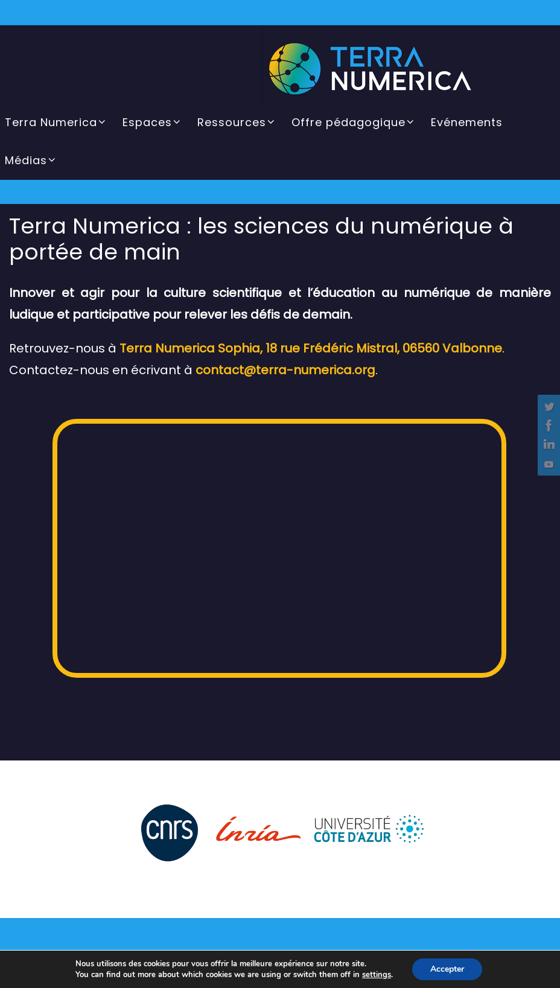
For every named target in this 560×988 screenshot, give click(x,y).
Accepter (447, 969)
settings (376, 974)
